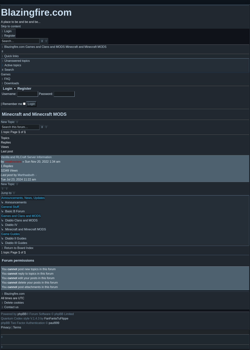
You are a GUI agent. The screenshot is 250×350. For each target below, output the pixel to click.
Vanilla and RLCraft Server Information (26, 157)
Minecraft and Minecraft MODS (34, 114)
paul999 (54, 323)
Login (6, 88)
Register (24, 88)
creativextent (13, 161)
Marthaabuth (26, 175)
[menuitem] (6, 31)
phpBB (21, 314)
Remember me (14, 104)
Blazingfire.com (36, 12)
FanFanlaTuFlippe (56, 318)
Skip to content (11, 26)
